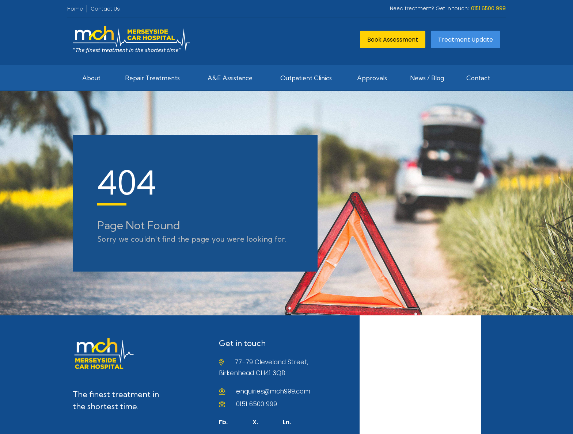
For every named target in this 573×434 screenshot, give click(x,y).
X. (255, 422)
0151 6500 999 (256, 404)
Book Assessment (392, 39)
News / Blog (427, 78)
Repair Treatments (152, 78)
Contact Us (105, 8)
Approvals (372, 78)
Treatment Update (465, 39)
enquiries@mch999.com (273, 391)
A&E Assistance (230, 78)
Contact (478, 78)
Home (75, 8)
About (91, 78)
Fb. (223, 422)
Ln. (287, 422)
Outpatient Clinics (306, 78)
